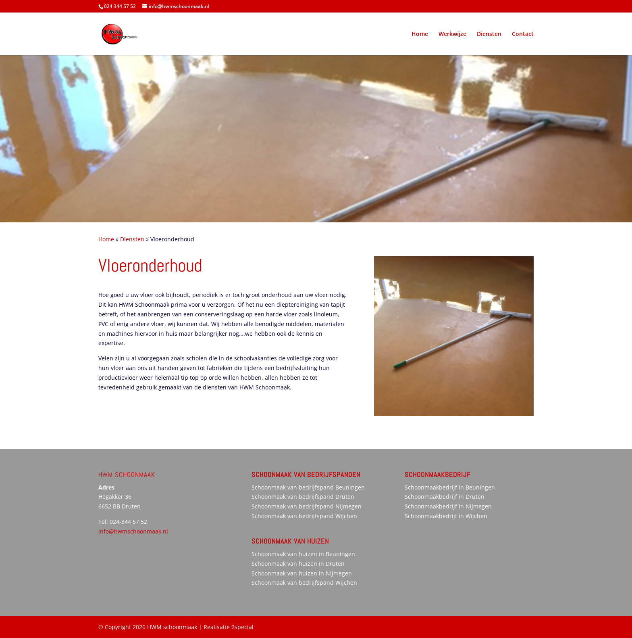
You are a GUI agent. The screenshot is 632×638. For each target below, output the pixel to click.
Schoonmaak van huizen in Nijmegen (302, 573)
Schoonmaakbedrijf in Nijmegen (448, 506)
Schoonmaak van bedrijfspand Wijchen (304, 516)
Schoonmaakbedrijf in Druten (444, 496)
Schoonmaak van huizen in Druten (298, 563)
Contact (523, 34)
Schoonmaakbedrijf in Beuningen (450, 487)
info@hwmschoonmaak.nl (133, 531)
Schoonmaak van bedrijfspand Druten (303, 496)
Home (420, 34)
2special (242, 627)
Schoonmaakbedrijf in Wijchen (446, 516)
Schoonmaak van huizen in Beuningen (303, 554)
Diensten (489, 34)
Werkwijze (452, 34)
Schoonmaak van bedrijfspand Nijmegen (307, 506)
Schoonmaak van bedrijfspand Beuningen (308, 487)
